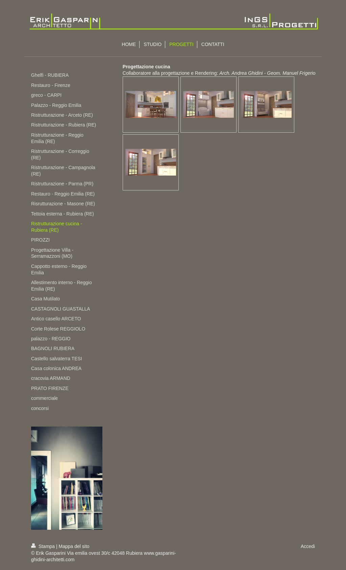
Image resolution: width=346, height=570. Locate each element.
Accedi (308, 546)
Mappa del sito (74, 546)
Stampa (43, 546)
